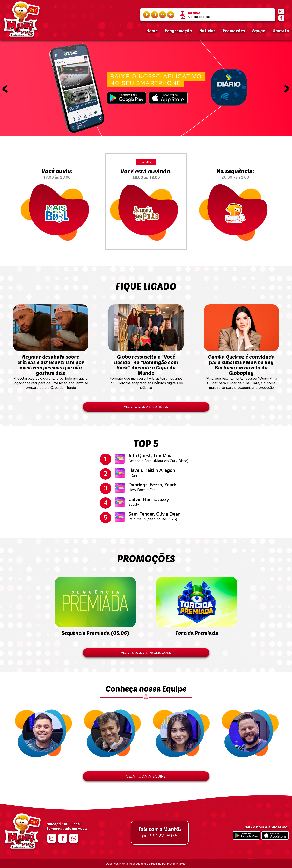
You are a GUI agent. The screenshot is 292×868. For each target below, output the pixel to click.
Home (152, 30)
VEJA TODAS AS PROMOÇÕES (146, 653)
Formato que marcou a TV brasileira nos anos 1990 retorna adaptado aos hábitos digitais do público (146, 370)
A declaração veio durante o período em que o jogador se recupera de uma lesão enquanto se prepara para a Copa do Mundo (50, 370)
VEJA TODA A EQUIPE (146, 776)
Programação (178, 30)
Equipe (258, 30)
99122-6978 (159, 832)
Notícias (207, 30)
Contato (281, 30)
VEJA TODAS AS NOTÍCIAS (146, 407)
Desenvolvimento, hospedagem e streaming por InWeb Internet (146, 864)
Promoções (234, 30)
